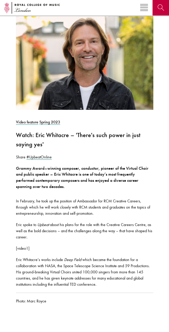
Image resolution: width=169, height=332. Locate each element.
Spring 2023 (49, 122)
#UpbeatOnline (39, 157)
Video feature (27, 122)
